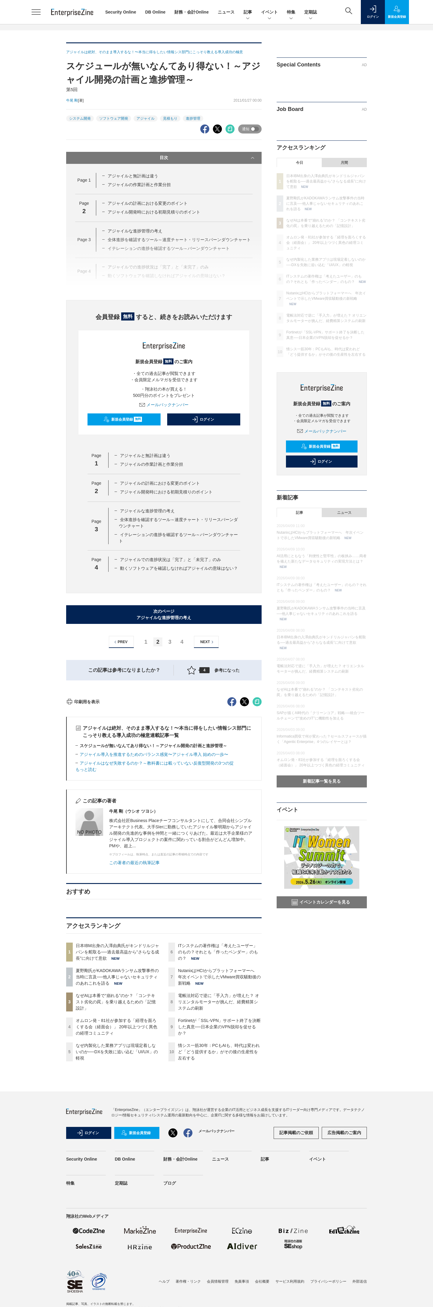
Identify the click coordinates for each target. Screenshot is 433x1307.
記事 (248, 12)
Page (84, 180)
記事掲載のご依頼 (296, 1240)
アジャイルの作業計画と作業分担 (139, 184)
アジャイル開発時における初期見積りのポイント (154, 212)
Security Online (120, 12)
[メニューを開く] (36, 12)
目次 (208, 158)
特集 (291, 12)
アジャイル (146, 118)
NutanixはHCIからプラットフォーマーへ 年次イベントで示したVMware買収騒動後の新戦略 (219, 1085)
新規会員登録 (122, 419)
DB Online (155, 12)
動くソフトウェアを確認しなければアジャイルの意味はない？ (179, 568)
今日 (299, 163)
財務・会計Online (191, 12)
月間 (344, 163)
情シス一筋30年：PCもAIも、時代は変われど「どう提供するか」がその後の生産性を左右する (219, 1160)
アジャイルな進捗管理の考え (135, 231)
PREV (120, 642)
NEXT (207, 642)
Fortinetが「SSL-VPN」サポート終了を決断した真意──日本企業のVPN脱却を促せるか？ (219, 1135)
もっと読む (86, 877)
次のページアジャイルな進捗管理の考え (164, 614)
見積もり (170, 118)
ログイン (203, 419)
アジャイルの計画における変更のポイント (148, 203)
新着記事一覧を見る (322, 781)
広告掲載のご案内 (344, 1240)
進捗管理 (193, 118)
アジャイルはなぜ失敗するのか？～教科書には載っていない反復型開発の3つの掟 (157, 871)
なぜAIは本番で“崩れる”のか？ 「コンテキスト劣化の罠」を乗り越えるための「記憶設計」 (116, 1110)
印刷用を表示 (83, 810)
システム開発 (80, 118)
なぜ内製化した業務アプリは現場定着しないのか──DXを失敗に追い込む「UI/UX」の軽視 (117, 1160)
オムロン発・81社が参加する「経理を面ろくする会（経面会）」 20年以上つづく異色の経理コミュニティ (116, 1135)
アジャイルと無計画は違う (133, 175)
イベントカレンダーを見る (321, 902)
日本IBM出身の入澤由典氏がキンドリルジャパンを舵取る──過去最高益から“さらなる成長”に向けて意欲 (117, 1060)
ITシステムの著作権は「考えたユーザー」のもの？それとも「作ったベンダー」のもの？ (218, 1060)
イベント (269, 12)
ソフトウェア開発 (113, 118)
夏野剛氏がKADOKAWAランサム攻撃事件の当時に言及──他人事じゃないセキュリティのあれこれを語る (117, 1085)
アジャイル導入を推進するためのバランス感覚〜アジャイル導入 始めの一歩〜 (154, 862)
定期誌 (310, 12)
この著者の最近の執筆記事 (134, 970)
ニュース (226, 12)
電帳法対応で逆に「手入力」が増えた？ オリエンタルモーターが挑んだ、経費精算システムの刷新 (218, 1110)
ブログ (169, 1291)
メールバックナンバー (164, 404)
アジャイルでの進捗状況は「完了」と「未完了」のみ (170, 559)
